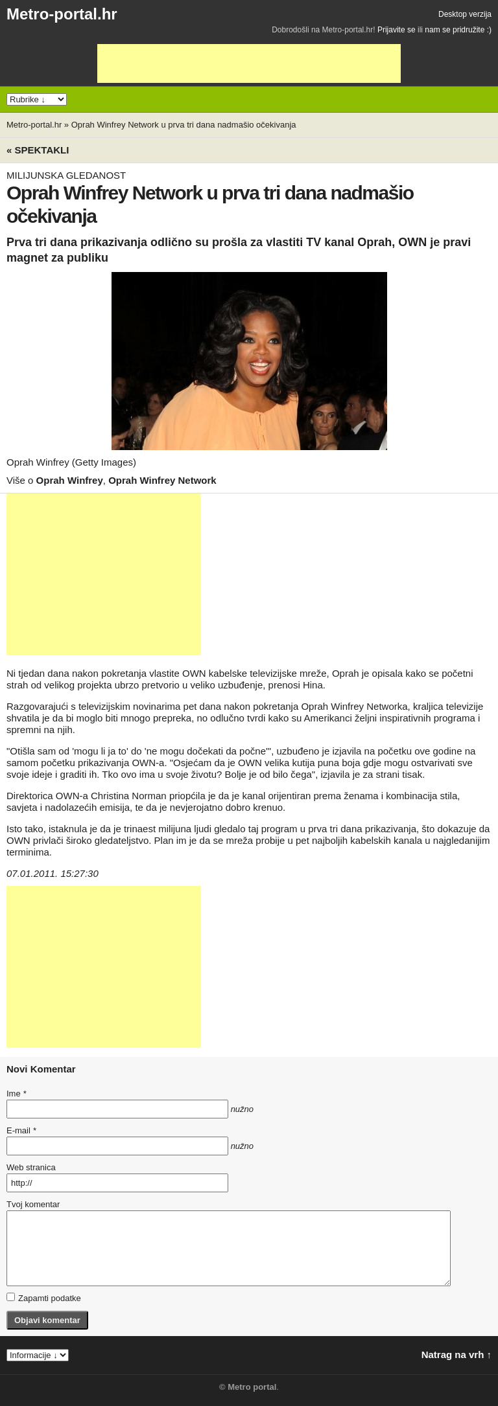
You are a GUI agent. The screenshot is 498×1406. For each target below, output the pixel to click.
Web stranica (31, 1167)
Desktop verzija (465, 14)
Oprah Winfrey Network (162, 480)
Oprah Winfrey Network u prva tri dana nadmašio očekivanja (183, 125)
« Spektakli (37, 149)
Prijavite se (396, 29)
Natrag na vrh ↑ (456, 1354)
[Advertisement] (249, 63)
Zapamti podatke (43, 1298)
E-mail (21, 1130)
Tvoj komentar (33, 1204)
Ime (16, 1093)
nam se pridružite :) (458, 29)
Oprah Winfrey (69, 480)
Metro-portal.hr (61, 14)
